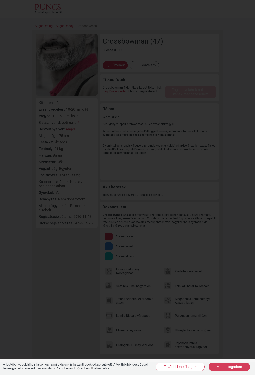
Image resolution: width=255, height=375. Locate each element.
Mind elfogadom (229, 367)
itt (91, 368)
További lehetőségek (180, 367)
